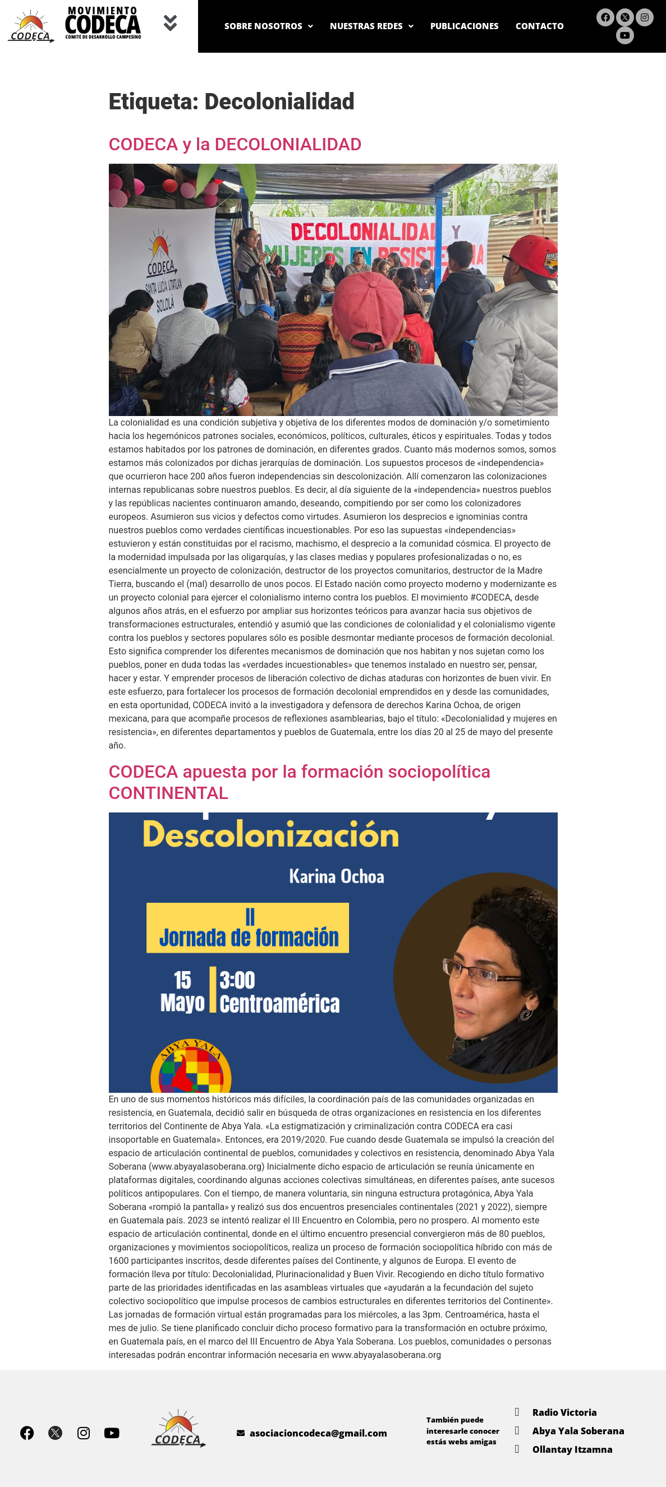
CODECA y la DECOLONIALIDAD (235, 144)
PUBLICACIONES (449, 26)
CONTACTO (535, 26)
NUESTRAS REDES (343, 26)
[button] (170, 23)
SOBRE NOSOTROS (226, 26)
